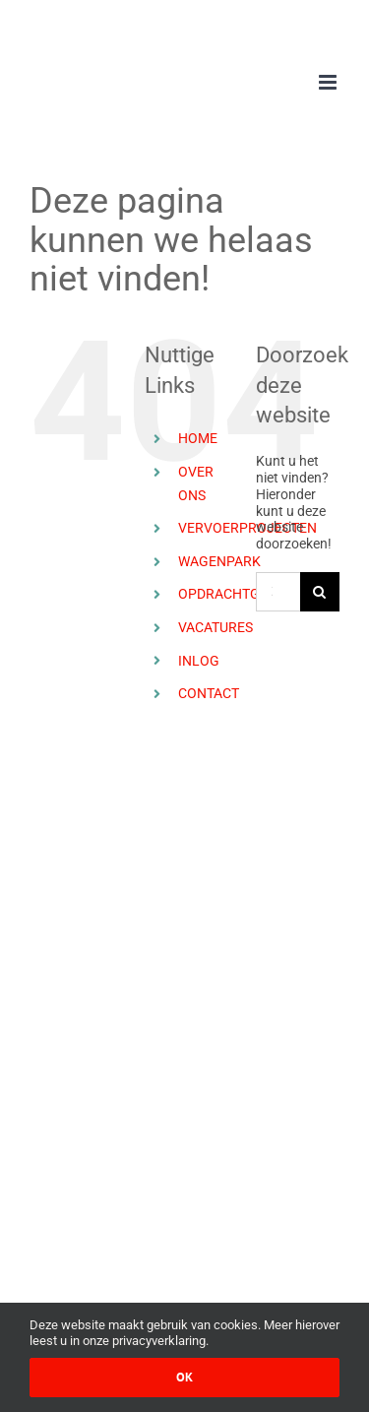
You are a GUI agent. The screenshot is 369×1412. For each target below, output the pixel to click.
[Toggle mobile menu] (329, 82)
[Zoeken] (319, 591)
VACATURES (215, 627)
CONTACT (208, 693)
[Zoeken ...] (278, 591)
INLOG (198, 661)
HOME (197, 438)
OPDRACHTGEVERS (239, 594)
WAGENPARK (219, 561)
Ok (184, 1377)
